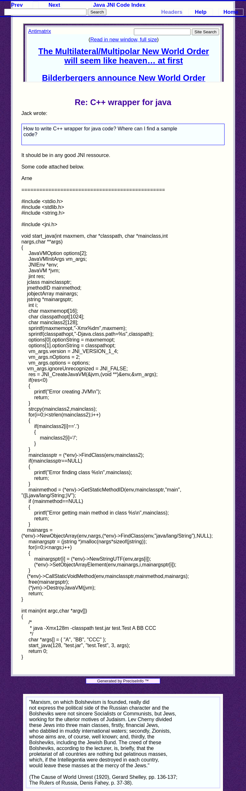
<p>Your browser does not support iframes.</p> (123, 52)
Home (231, 12)
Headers (171, 12)
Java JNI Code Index (119, 5)
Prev (17, 5)
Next (54, 5)
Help (200, 12)
